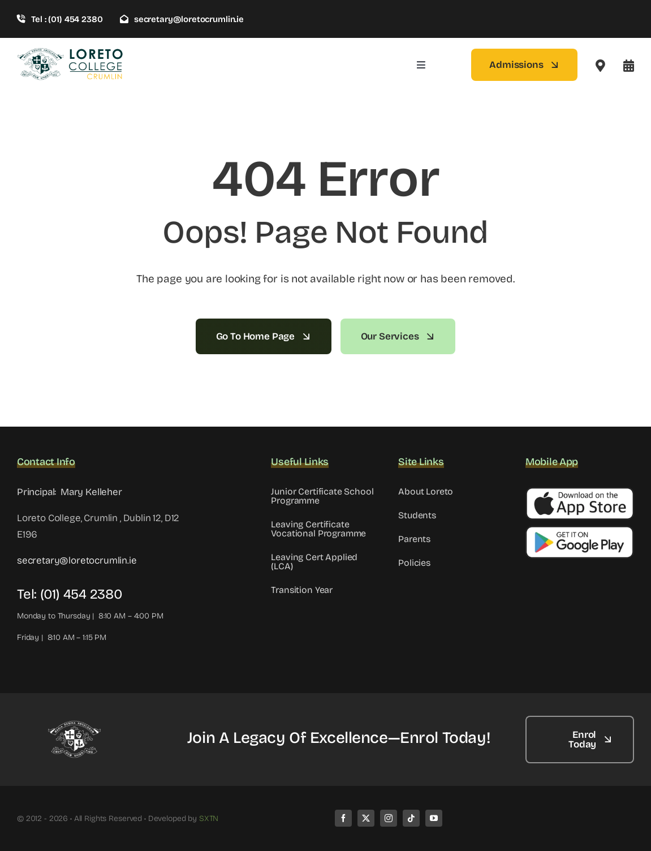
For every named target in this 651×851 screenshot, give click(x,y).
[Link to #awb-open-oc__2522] (600, 65)
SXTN (208, 818)
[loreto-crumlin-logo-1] (70, 52)
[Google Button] (579, 530)
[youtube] (433, 818)
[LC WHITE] (73, 725)
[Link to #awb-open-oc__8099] (628, 65)
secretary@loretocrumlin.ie (77, 560)
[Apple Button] (579, 492)
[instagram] (388, 818)
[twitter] (365, 818)
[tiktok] (411, 818)
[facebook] (343, 818)
